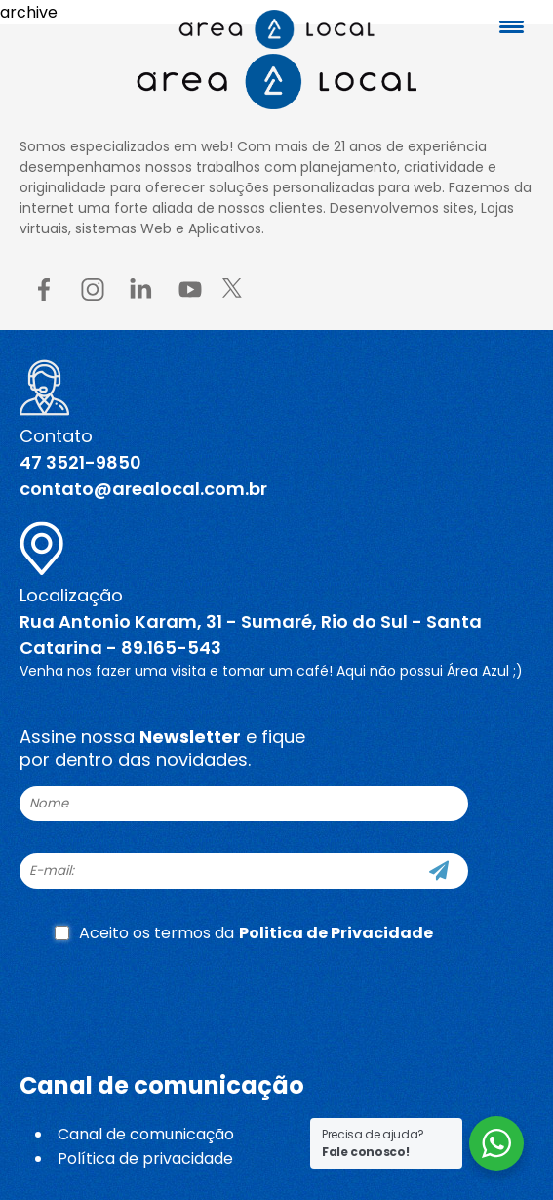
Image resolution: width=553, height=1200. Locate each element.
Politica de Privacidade (336, 933)
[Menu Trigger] (512, 27)
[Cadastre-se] (439, 871)
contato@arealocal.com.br (143, 488)
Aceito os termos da (244, 933)
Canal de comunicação (146, 1134)
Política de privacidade (145, 1158)
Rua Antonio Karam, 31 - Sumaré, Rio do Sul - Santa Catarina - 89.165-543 (251, 634)
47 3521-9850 (80, 462)
